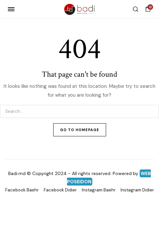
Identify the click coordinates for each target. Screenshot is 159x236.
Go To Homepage (79, 130)
